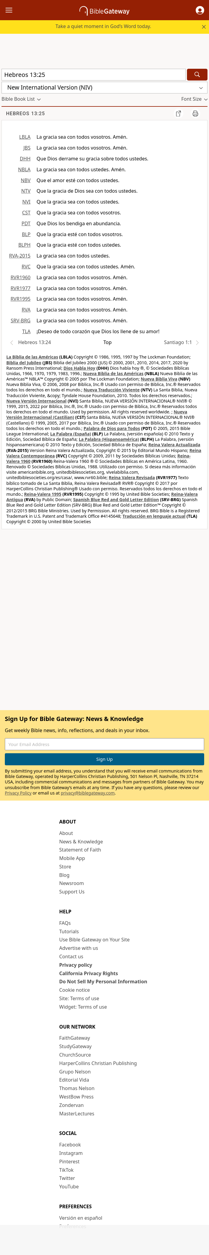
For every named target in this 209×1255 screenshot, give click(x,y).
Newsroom (71, 883)
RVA (26, 309)
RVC (26, 266)
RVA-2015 (20, 255)
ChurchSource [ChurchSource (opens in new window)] (75, 1054)
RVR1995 (21, 299)
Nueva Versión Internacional (36, 401)
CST (26, 212)
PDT (26, 223)
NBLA (24, 169)
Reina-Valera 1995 (42, 494)
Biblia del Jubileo (23, 362)
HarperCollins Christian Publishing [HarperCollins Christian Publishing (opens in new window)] (98, 1063)
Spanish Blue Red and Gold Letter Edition (116, 499)
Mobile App (72, 858)
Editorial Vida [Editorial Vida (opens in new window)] (74, 1079)
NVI (26, 201)
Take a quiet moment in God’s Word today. (103, 26)
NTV (26, 191)
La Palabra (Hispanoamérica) (109, 439)
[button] (200, 10)
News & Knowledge (81, 841)
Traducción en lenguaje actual (154, 516)
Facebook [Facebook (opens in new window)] (70, 1144)
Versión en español (80, 1218)
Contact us (71, 956)
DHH (25, 158)
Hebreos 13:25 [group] (25, 113)
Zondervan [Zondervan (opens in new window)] (71, 1105)
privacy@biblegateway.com (87, 793)
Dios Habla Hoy (79, 368)
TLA (26, 331)
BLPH (24, 245)
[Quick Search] (94, 75)
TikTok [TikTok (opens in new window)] (66, 1170)
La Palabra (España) (70, 434)
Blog (64, 875)
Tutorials (69, 931)
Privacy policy (75, 965)
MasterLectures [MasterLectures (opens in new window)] (76, 1113)
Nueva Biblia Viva (159, 379)
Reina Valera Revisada (132, 477)
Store (65, 866)
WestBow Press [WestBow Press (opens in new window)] (76, 1096)
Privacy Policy (18, 793)
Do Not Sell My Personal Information (103, 981)
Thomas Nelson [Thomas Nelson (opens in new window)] (77, 1088)
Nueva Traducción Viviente (112, 390)
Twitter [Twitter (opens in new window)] (67, 1178)
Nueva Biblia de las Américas (113, 373)
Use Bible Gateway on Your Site (94, 939)
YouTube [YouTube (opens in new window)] (69, 1186)
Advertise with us (78, 948)
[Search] (197, 75)
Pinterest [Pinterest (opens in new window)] (69, 1161)
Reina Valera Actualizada (174, 444)
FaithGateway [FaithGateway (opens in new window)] (74, 1038)
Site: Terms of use (79, 998)
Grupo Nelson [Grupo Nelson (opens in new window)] (75, 1071)
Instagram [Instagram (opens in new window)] (71, 1153)
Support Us (72, 891)
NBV (26, 180)
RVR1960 (21, 277)
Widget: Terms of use (83, 1007)
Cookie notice (74, 990)
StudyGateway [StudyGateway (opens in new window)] (75, 1046)
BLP (26, 234)
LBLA (25, 137)
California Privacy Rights (88, 973)
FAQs (65, 923)
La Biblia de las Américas (32, 357)
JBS (27, 147)
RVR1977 (21, 288)
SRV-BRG (21, 320)
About (66, 833)
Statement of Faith (80, 849)
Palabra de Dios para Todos (112, 428)
